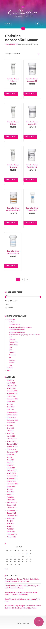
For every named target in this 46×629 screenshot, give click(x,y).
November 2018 (12, 415)
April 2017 (10, 465)
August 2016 (11, 486)
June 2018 (10, 428)
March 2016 (11, 500)
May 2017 (10, 462)
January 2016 (11, 505)
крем (10, 307)
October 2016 (11, 481)
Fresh (10, 347)
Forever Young (13, 344)
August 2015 (11, 518)
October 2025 (11, 396)
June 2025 (10, 407)
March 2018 (11, 436)
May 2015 (10, 526)
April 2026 (10, 380)
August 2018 (11, 423)
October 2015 (11, 513)
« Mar (6, 569)
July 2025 (10, 404)
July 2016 (10, 489)
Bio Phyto (11, 322)
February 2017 (12, 470)
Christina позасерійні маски (17, 332)
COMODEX (12, 339)
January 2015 (11, 537)
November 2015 (12, 510)
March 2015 (11, 531)
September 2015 (12, 515)
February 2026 (12, 385)
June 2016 (10, 492)
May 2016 (10, 494)
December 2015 (12, 508)
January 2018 (11, 441)
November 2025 (12, 393)
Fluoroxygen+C (13, 342)
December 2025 (12, 391)
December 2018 (12, 412)
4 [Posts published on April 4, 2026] (26, 553)
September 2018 (12, 420)
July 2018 (10, 425)
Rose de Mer (12, 355)
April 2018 (10, 433)
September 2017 (12, 452)
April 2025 (10, 409)
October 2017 (11, 449)
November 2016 (12, 478)
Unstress (11, 362)
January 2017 (11, 473)
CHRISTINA (14, 44)
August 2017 (11, 454)
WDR (8, 370)
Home (7, 44)
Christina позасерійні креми (17, 329)
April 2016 (10, 497)
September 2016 (12, 484)
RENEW (9, 368)
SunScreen (12, 360)
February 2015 (12, 534)
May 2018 (10, 431)
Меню (7, 24)
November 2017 (12, 446)
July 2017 (10, 457)
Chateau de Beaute (14, 324)
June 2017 (10, 460)
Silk (10, 357)
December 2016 (12, 476)
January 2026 (11, 388)
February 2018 (12, 439)
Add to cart (11, 93)
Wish (10, 365)
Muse (10, 350)
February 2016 (12, 502)
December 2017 (12, 444)
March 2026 (11, 383)
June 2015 (10, 523)
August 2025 (11, 401)
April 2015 (10, 529)
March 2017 (11, 468)
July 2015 (10, 521)
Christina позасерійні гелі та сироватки (20, 327)
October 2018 (11, 417)
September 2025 (12, 399)
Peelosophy (12, 352)
